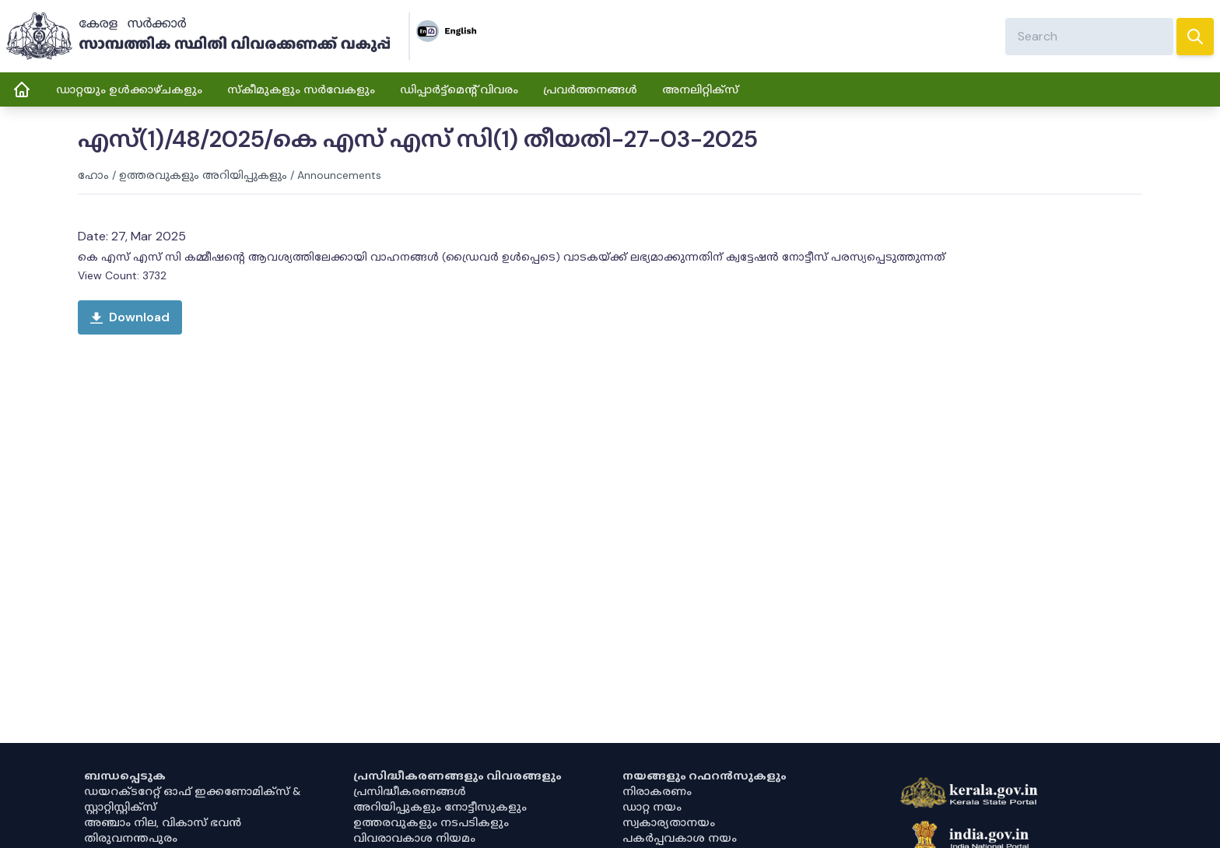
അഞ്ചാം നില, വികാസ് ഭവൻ (162, 822)
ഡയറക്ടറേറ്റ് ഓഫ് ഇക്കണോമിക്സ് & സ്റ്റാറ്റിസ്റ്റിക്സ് (192, 799)
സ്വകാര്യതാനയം (668, 822)
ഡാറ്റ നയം (652, 807)
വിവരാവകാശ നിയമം (414, 838)
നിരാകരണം (657, 791)
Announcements (339, 175)
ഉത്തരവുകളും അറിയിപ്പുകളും (203, 175)
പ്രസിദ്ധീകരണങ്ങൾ (409, 791)
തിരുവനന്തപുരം (130, 838)
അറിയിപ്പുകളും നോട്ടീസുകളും (440, 807)
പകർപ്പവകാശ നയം (679, 838)
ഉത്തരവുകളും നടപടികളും (431, 822)
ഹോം (93, 175)
